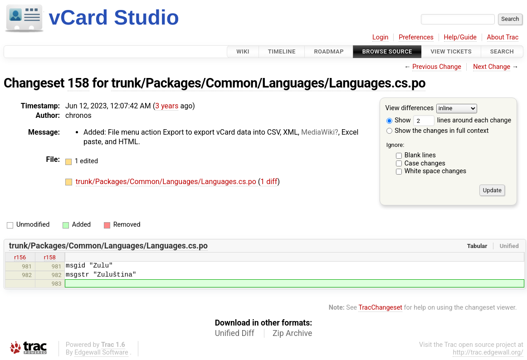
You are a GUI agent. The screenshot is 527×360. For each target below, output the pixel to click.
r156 (20, 257)
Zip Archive (292, 333)
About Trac (503, 37)
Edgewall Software (101, 352)
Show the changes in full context (437, 131)
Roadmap (329, 51)
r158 (50, 257)
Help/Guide (460, 37)
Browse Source (387, 51)
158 (78, 83)
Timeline (282, 51)
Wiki (242, 51)
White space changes (436, 171)
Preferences (416, 37)
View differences (409, 108)
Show (398, 120)
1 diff (268, 181)
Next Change (491, 67)
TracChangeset (380, 307)
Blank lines (420, 155)
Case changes (425, 163)
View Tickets (451, 51)
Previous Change (436, 67)
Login (380, 37)
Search (502, 51)
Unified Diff (234, 333)
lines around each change (462, 120)
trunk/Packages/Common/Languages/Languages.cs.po (268, 83)
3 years (166, 106)
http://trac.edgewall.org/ (488, 352)
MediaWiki (318, 132)
